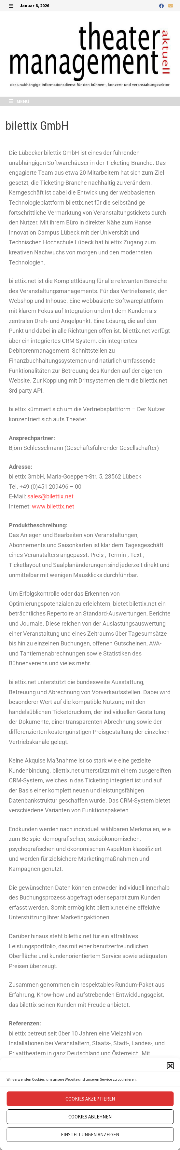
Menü (19, 101)
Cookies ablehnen (90, 1117)
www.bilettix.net (53, 506)
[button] (170, 1065)
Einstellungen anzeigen (90, 1134)
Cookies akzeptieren (90, 1099)
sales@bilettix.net (50, 496)
